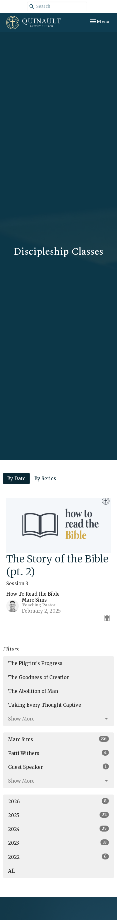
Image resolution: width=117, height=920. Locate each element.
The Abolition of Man (33, 691)
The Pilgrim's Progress (35, 663)
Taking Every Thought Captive (44, 705)
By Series (45, 478)
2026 (58, 801)
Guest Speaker (58, 766)
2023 (58, 842)
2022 (58, 857)
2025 (58, 815)
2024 (58, 829)
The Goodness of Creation (39, 677)
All (11, 871)
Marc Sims (58, 739)
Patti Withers (58, 753)
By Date (16, 478)
